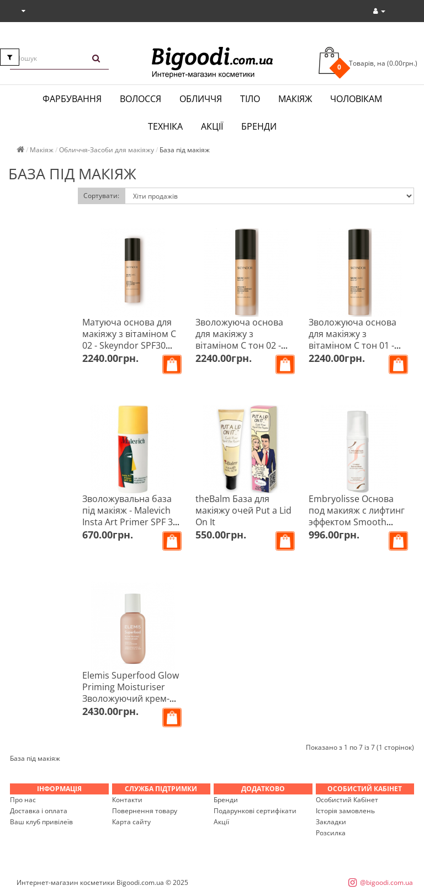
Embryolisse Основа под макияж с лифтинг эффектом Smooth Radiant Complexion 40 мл (357, 522)
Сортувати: (101, 195)
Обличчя (200, 99)
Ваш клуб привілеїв (41, 821)
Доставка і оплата (38, 810)
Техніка (165, 126)
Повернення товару (144, 810)
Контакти (127, 799)
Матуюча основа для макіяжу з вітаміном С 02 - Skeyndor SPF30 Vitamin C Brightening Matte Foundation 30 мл (132, 345)
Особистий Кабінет (347, 799)
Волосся (140, 99)
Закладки (331, 821)
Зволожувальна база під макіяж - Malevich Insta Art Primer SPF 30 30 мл (130, 516)
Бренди (259, 126)
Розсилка (331, 832)
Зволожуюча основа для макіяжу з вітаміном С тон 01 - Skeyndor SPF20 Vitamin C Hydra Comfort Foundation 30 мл (359, 351)
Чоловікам (356, 99)
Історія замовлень (345, 810)
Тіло (250, 99)
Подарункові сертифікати (255, 810)
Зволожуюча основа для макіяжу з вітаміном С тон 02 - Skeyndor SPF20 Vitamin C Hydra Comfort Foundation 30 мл (245, 351)
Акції (212, 126)
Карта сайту (131, 821)
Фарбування (72, 99)
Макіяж (295, 99)
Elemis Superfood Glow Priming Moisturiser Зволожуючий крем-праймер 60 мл (130, 692)
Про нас (23, 799)
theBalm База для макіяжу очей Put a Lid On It (243, 510)
